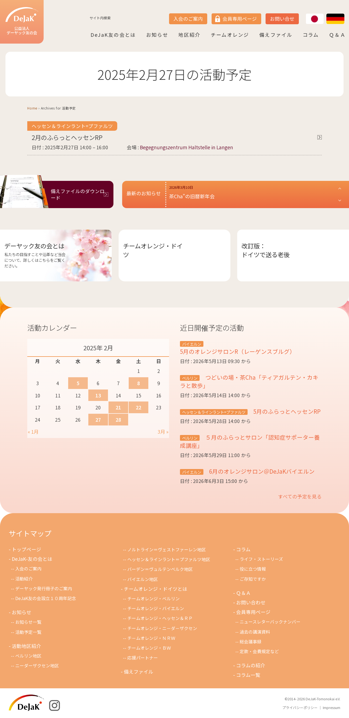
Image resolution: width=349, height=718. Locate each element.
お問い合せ (282, 18)
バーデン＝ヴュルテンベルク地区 (160, 569)
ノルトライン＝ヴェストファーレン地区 (166, 549)
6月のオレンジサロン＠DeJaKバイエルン (261, 471)
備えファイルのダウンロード (78, 194)
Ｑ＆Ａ (337, 34)
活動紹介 (24, 579)
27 (98, 419)
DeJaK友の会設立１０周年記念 (45, 598)
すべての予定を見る (300, 496)
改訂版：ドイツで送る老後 (266, 250)
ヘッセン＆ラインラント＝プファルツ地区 (168, 559)
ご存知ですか (253, 579)
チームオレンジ (230, 34)
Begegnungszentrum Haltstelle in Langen (186, 147)
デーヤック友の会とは (34, 245)
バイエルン (191, 344)
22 (138, 407)
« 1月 (33, 431)
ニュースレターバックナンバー (270, 622)
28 (118, 419)
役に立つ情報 (253, 569)
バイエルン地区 (142, 579)
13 (98, 395)
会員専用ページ (239, 18)
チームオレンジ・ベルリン (153, 598)
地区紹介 (189, 34)
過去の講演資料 (255, 632)
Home (32, 108)
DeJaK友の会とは (113, 34)
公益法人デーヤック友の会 (21, 21)
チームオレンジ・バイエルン (155, 608)
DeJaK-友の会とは (32, 558)
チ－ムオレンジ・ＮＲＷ (151, 638)
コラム (311, 34)
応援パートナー (142, 658)
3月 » (163, 431)
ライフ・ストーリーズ (261, 559)
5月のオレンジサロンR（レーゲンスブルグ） (237, 351)
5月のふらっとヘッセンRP (286, 411)
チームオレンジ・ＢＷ (149, 648)
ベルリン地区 (28, 656)
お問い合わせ (251, 602)
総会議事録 (250, 641)
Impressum (331, 707)
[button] (255, 194)
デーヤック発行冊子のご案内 (43, 588)
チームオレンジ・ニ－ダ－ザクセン (162, 628)
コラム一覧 (248, 674)
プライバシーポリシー (300, 707)
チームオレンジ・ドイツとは (155, 588)
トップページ (26, 549)
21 (118, 407)
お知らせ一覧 (28, 622)
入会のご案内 (188, 18)
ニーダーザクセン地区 (37, 665)
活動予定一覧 (28, 632)
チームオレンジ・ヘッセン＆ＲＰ (160, 618)
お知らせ (157, 34)
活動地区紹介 (26, 646)
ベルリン (189, 378)
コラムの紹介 (250, 665)
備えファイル (275, 34)
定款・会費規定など (259, 651)
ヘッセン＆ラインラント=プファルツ (72, 126)
